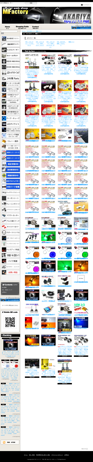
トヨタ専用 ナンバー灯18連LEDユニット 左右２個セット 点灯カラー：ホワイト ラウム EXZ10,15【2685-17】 (48, 206)
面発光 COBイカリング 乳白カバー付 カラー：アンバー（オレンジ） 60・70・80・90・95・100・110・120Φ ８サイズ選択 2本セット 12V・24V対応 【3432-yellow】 (32, 252)
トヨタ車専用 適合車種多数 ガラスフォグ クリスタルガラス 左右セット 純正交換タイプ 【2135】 (65, 223)
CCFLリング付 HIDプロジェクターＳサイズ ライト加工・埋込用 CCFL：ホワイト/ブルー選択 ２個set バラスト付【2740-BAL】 (81, 345)
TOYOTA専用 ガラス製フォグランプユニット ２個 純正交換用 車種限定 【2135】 (65, 309)
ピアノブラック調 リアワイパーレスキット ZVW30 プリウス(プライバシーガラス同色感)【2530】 (81, 295)
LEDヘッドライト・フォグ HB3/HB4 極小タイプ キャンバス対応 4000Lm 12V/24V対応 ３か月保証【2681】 (81, 63)
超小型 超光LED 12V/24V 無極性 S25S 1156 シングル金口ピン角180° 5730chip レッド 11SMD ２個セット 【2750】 (32, 114)
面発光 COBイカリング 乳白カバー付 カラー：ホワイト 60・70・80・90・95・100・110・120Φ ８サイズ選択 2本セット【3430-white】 (5, 369)
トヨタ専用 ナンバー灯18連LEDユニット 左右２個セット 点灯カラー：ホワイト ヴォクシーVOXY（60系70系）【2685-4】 (32, 165)
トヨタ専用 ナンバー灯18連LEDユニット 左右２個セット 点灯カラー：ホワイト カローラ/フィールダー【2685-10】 (65, 179)
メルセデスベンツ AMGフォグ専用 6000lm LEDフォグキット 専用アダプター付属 (32, 367)
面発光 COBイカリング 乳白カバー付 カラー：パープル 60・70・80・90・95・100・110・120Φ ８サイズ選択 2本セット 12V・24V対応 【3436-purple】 (33, 267)
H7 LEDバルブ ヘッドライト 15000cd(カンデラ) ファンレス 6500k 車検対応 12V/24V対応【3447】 (81, 279)
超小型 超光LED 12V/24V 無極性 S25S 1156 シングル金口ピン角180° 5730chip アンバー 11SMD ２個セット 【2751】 (32, 135)
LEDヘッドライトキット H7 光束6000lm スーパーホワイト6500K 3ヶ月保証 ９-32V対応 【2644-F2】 (32, 65)
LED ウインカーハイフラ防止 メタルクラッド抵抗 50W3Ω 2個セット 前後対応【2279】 (81, 309)
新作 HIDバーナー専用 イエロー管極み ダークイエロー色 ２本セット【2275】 (48, 367)
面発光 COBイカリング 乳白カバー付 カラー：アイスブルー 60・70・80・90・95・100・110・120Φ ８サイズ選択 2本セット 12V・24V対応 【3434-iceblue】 (65, 252)
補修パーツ (71, 42)
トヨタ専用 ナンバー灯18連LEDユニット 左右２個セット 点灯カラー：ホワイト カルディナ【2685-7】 (81, 165)
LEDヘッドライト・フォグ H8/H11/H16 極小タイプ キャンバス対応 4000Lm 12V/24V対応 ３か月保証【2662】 (65, 371)
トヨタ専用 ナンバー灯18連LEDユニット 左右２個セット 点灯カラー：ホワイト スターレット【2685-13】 (48, 193)
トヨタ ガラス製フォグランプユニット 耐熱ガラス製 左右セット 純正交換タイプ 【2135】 (32, 223)
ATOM (13, 442)
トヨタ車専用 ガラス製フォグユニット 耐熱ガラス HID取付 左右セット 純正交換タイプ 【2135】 (48, 223)
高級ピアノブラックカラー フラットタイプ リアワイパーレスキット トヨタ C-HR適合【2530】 (48, 340)
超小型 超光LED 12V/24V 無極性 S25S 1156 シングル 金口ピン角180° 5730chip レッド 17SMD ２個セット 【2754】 (81, 114)
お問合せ (35, 27)
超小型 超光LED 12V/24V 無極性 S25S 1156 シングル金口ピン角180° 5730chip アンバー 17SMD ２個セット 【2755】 (48, 135)
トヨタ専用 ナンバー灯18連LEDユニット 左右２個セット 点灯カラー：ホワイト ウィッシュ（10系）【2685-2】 (65, 151)
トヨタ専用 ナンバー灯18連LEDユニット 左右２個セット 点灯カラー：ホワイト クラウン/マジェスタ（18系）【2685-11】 (81, 179)
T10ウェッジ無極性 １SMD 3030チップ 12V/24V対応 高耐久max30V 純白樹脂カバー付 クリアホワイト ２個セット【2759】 (48, 90)
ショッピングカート (81, 27)
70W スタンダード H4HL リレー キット (40, 43)
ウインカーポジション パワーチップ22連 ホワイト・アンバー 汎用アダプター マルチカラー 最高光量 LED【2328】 (49, 323)
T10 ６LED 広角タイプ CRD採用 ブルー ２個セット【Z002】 (81, 323)
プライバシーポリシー (57, 455)
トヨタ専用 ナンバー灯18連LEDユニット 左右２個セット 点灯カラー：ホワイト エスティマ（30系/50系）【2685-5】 (48, 165)
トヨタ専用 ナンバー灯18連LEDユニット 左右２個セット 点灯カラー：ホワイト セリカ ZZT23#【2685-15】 (81, 193)
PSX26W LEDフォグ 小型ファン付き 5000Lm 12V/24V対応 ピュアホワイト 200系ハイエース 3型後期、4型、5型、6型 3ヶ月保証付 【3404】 (32, 237)
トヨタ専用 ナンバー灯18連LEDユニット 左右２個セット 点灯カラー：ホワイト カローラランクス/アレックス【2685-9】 (48, 179)
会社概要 (4, 287)
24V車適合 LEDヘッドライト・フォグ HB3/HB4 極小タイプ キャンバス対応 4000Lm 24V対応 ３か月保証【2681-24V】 (32, 90)
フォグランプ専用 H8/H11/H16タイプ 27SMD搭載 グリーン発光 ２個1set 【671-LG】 (49, 237)
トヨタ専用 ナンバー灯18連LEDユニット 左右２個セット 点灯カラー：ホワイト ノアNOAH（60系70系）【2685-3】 (81, 151)
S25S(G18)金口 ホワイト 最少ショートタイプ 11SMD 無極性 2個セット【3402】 (81, 223)
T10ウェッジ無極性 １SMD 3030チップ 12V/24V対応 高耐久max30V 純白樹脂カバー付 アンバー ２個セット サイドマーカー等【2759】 (81, 207)
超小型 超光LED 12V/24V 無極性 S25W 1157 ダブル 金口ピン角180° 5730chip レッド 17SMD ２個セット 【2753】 (65, 114)
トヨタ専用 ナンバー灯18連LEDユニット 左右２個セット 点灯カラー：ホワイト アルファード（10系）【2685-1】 (48, 151)
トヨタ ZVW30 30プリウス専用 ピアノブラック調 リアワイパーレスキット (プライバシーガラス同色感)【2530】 (10, 348)
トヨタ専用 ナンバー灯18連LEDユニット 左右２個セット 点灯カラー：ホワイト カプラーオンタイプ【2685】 (32, 151)
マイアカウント (87, 5)
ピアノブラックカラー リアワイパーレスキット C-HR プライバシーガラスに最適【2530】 (32, 295)
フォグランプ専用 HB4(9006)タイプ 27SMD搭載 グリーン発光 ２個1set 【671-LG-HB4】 (65, 266)
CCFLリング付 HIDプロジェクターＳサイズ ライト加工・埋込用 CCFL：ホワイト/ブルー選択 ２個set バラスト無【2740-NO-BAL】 (65, 345)
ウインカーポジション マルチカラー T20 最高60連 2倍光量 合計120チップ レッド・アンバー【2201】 (32, 323)
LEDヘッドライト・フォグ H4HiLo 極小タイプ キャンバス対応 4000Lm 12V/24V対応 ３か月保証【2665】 (65, 325)
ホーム (8, 27)
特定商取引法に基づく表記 (43, 455)
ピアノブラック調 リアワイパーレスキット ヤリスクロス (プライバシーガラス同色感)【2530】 (48, 266)
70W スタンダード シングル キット (29, 43)
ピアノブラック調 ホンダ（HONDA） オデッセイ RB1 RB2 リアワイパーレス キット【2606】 (65, 63)
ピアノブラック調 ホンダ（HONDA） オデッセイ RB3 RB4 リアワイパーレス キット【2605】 (48, 63)
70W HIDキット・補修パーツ (34, 31)
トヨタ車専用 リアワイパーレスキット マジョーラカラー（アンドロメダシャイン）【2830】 (81, 136)
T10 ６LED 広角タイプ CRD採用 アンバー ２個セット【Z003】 (32, 341)
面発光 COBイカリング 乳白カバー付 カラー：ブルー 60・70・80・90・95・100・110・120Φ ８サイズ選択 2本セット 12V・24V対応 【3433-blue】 (10, 398)
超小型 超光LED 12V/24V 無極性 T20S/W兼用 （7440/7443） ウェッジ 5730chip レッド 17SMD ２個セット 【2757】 (81, 90)
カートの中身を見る (10, 299)
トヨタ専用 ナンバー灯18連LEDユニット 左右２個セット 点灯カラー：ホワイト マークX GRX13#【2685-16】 (32, 206)
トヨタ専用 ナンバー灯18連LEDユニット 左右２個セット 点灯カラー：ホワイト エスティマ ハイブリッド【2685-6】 (65, 165)
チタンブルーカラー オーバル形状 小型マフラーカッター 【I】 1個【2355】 (48, 309)
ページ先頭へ (84, 449)
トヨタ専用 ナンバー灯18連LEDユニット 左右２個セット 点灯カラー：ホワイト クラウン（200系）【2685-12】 (32, 193)
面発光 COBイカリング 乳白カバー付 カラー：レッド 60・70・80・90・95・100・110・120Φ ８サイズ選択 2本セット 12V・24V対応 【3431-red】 (14, 370)
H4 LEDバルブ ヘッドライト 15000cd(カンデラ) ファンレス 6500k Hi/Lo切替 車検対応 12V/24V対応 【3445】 (48, 281)
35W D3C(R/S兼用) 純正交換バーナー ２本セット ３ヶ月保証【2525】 (32, 309)
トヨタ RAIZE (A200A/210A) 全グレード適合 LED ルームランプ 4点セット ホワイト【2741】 (65, 208)
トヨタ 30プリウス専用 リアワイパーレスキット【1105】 (65, 295)
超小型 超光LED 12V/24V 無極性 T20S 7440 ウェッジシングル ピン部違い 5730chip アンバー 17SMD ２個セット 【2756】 (65, 90)
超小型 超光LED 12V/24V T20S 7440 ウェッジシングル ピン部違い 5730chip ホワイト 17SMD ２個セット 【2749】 (65, 135)
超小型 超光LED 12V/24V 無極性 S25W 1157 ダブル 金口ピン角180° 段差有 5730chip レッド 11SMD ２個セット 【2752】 (48, 114)
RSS (8, 442)
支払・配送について (22, 27)
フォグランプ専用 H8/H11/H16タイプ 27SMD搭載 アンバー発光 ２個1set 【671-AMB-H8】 (81, 267)
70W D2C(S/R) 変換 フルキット (61, 43)
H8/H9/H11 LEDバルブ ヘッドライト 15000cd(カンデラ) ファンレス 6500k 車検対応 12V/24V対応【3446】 (65, 281)
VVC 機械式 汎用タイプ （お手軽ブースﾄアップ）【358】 (48, 295)
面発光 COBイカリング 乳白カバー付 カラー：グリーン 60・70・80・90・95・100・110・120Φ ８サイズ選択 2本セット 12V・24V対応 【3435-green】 (81, 252)
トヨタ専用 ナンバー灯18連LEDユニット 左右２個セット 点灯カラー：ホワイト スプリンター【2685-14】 (65, 193)
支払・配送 (32, 455)
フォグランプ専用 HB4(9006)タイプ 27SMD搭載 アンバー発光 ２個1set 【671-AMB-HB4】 (32, 281)
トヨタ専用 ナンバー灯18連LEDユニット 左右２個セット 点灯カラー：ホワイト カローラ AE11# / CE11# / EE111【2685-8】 (32, 179)
